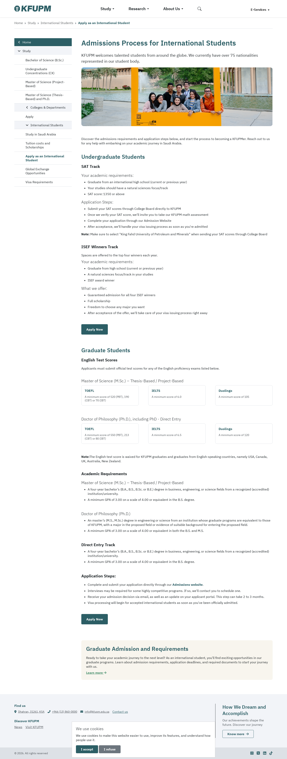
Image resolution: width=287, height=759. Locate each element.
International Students (57, 23)
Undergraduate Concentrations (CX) (40, 71)
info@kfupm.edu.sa (97, 711)
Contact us (120, 712)
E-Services (259, 10)
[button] (199, 8)
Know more (238, 734)
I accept (87, 749)
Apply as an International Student (45, 158)
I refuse (110, 749)
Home (18, 23)
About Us (171, 8)
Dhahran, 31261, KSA (31, 711)
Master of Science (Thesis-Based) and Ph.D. (45, 97)
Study (105, 8)
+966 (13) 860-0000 (64, 711)
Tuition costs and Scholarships (38, 145)
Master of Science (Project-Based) (45, 84)
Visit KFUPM (34, 727)
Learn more (96, 673)
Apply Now (94, 329)
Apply (29, 117)
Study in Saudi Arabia (41, 134)
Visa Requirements (39, 182)
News (18, 727)
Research (137, 8)
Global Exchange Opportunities (37, 171)
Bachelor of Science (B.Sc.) (45, 60)
